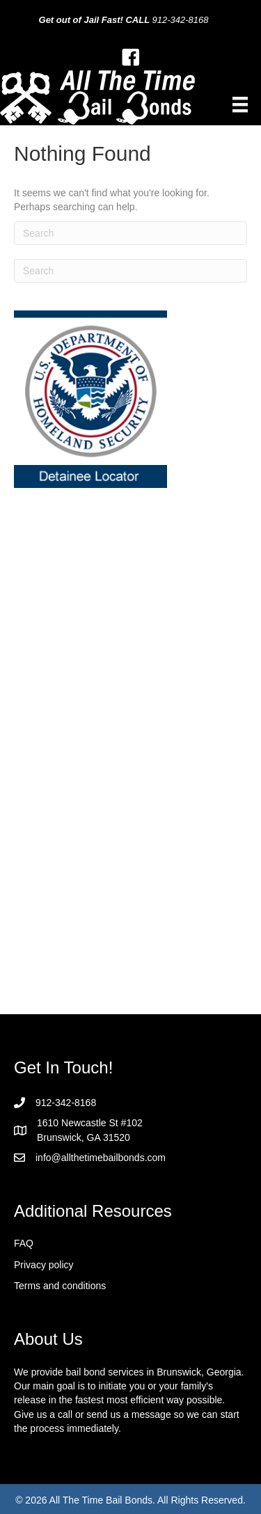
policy (61, 1264)
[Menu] (240, 104)
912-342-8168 (180, 20)
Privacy (31, 1264)
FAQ (23, 1243)
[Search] (130, 233)
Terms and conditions (60, 1285)
